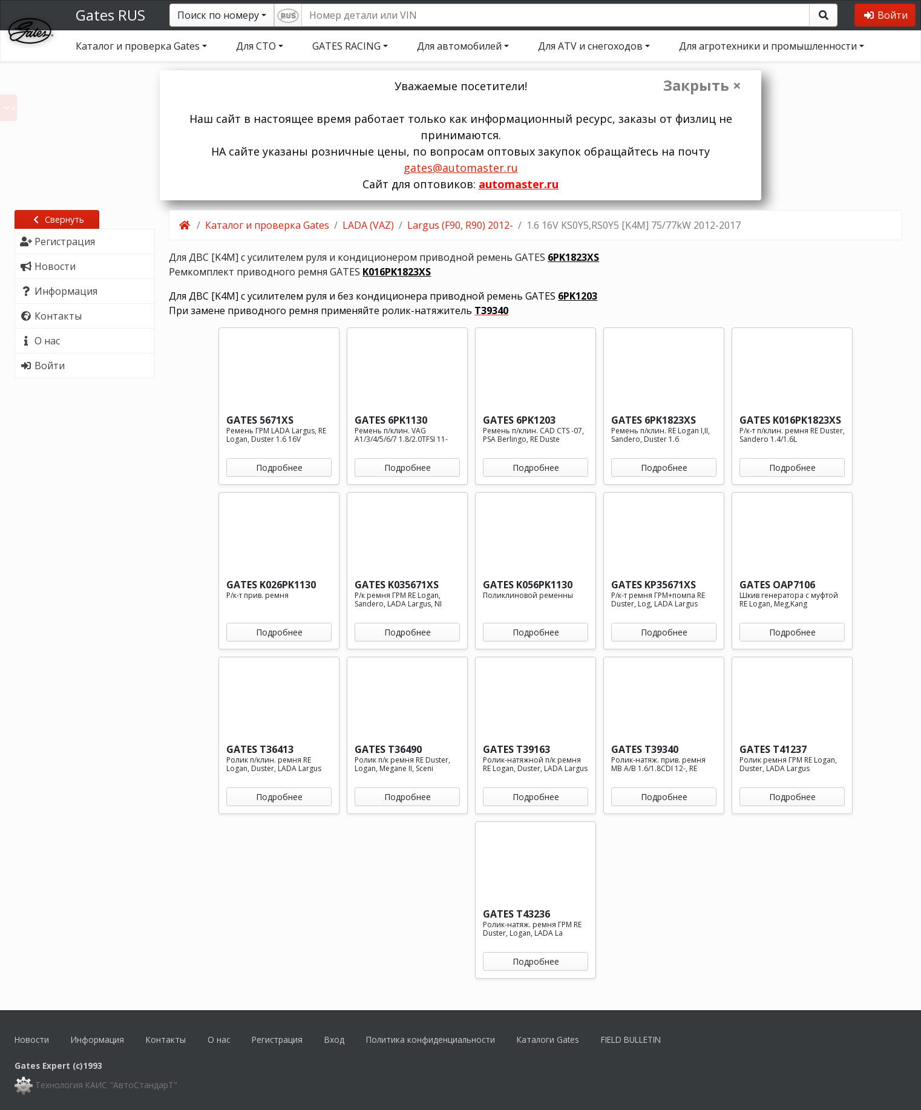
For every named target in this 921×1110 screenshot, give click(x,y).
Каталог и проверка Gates (138, 46)
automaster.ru (519, 184)
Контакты (166, 1039)
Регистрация (277, 1039)
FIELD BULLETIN (631, 1039)
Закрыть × (702, 85)
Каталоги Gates (548, 1039)
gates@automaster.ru (461, 167)
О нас (219, 1039)
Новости (32, 1039)
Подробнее (279, 467)
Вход (334, 1039)
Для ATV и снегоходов (590, 46)
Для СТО (256, 46)
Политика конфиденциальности (430, 1039)
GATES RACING (346, 46)
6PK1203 (577, 296)
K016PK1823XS (396, 271)
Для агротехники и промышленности (768, 46)
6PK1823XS (573, 257)
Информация (97, 1039)
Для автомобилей (459, 46)
